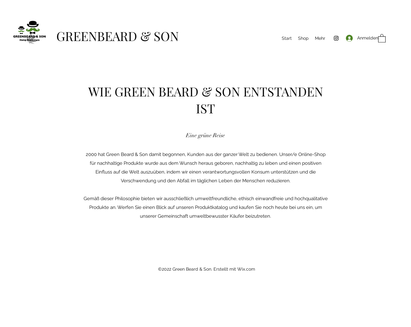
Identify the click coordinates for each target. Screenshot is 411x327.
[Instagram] (336, 38)
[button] (382, 38)
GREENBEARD (98, 36)
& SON (159, 36)
